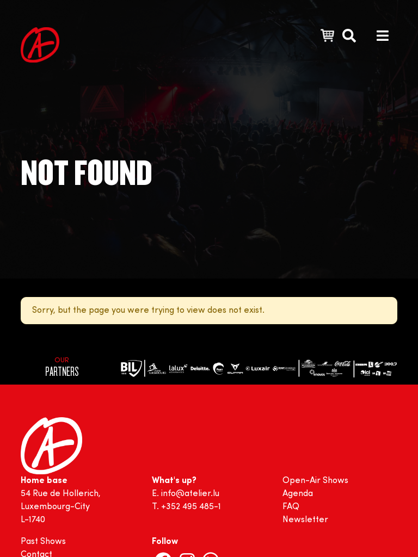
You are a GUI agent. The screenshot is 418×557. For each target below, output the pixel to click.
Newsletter (305, 520)
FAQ (290, 507)
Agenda (297, 494)
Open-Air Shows (315, 480)
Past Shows (43, 541)
